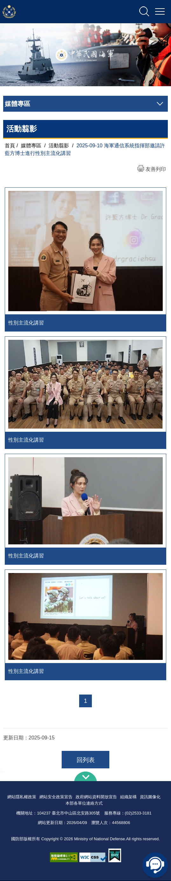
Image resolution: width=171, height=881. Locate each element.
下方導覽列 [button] (85, 777)
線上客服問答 (155, 865)
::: (2, 770)
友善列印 (156, 169)
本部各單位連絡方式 (84, 804)
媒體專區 (31, 145)
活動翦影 (59, 145)
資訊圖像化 (150, 797)
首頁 (10, 145)
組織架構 (128, 797)
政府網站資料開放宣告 (96, 797)
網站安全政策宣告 (55, 797)
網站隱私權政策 (21, 797)
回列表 (86, 761)
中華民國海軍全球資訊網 (68, 12)
